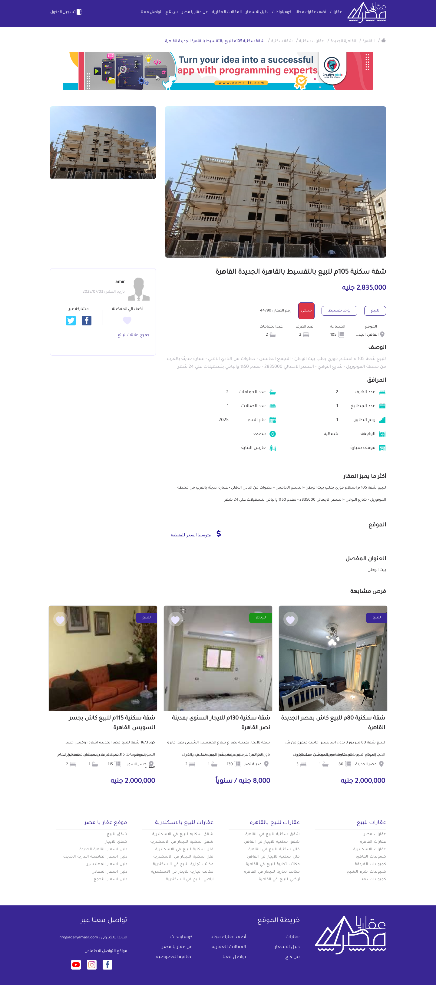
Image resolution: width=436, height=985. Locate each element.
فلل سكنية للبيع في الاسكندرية (184, 850)
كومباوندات (281, 12)
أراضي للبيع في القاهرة (279, 880)
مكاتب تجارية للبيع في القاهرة (273, 864)
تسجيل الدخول (66, 12)
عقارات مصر (375, 834)
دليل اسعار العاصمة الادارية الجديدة (95, 857)
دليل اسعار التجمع (110, 880)
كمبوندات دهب (372, 880)
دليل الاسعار (257, 12)
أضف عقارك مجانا (311, 12)
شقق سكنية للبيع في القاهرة (272, 834)
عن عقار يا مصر (195, 12)
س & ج (171, 12)
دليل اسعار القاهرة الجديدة (103, 850)
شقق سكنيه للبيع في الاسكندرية (182, 834)
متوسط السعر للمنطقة (196, 533)
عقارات (336, 12)
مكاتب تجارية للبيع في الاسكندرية (183, 864)
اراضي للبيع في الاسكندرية (189, 880)
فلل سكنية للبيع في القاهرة (274, 850)
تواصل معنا (151, 12)
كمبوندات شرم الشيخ (366, 872)
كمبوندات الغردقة (370, 864)
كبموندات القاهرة (371, 857)
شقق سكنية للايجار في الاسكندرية (181, 842)
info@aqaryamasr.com (78, 938)
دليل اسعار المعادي (109, 872)
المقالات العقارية (227, 12)
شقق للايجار (116, 842)
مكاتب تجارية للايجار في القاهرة (272, 872)
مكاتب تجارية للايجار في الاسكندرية (182, 872)
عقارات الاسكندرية (369, 850)
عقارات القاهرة (373, 842)
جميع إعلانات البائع (133, 335)
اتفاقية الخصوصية (174, 957)
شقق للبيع (117, 834)
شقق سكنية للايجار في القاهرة (271, 842)
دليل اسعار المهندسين (106, 864)
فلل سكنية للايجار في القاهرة (273, 857)
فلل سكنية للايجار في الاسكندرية (183, 857)
